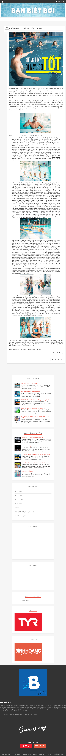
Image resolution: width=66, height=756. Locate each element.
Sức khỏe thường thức (20, 516)
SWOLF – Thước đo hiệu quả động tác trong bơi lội (35, 400)
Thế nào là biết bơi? (27, 471)
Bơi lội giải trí (18, 495)
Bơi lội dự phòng (19, 491)
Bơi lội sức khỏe (19, 499)
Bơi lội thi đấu (18, 503)
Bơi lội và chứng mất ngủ (29, 446)
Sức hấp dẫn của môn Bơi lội (29, 383)
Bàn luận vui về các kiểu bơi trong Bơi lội (33, 462)
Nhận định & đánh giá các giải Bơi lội (24, 511)
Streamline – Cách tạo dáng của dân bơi (32, 437)
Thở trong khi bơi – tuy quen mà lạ (30, 391)
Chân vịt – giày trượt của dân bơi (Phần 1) (33, 408)
